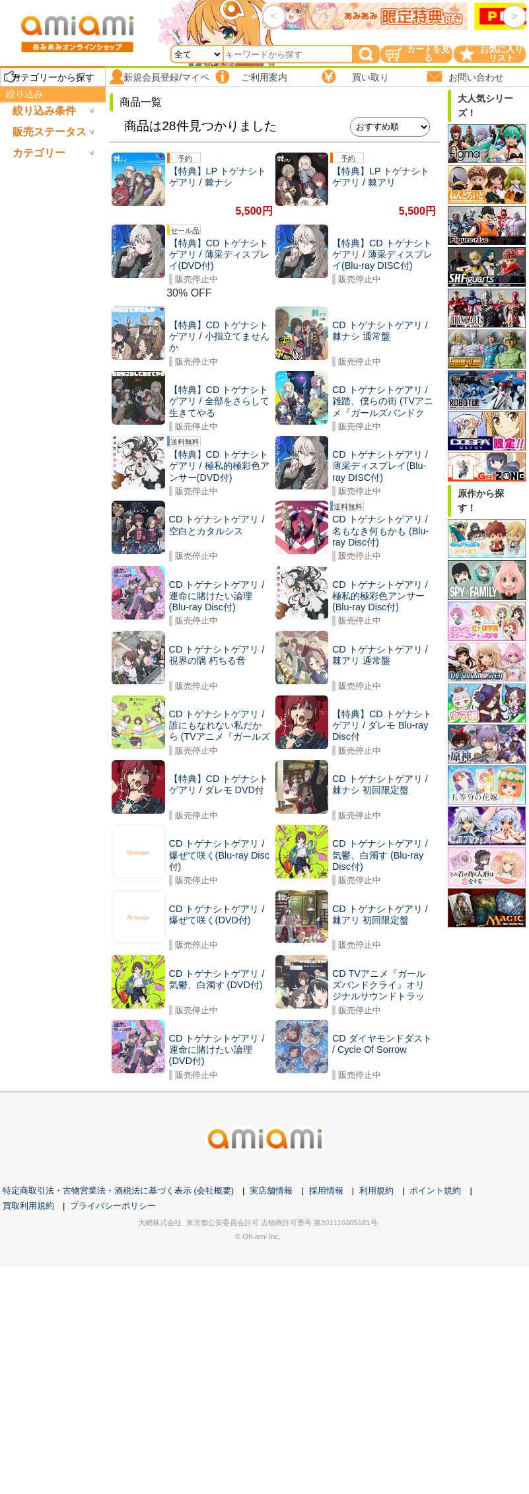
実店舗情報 (271, 1190)
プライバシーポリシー (113, 1206)
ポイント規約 (435, 1190)
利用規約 (376, 1190)
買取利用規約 (28, 1206)
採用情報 (326, 1190)
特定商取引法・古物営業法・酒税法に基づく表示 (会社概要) (118, 1190)
